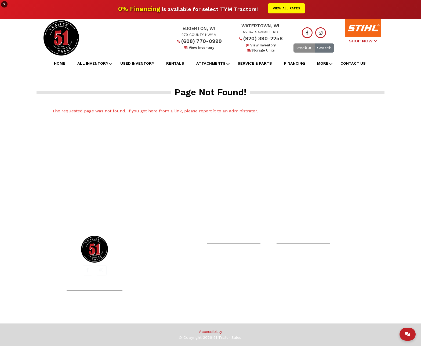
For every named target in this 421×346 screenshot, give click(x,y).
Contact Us (353, 63)
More (322, 63)
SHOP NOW (363, 40)
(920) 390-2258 (260, 38)
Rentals (175, 63)
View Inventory (198, 48)
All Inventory (92, 63)
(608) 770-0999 (199, 41)
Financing (294, 63)
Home (59, 63)
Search (324, 47)
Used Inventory (137, 63)
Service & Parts (255, 63)
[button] (87, 270)
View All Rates (286, 8)
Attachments (211, 63)
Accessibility (210, 331)
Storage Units (260, 50)
